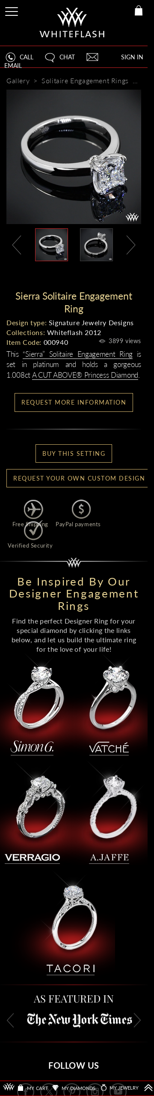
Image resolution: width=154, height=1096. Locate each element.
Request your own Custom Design (79, 478)
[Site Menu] (12, 10)
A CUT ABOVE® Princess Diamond (85, 374)
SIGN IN (132, 57)
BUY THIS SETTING (73, 453)
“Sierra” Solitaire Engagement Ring (78, 354)
